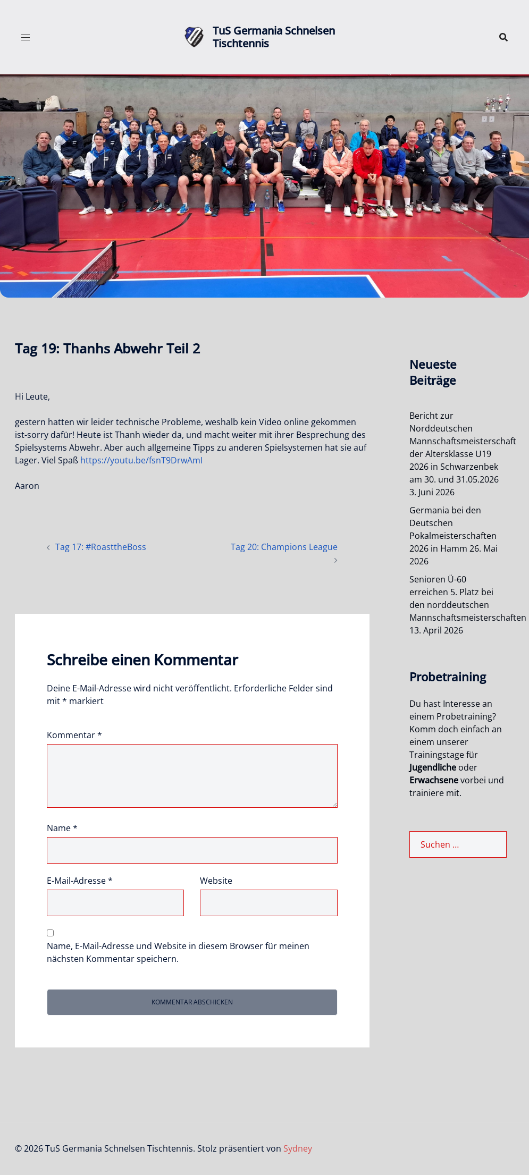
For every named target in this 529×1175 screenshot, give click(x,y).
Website (216, 880)
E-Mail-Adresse (80, 880)
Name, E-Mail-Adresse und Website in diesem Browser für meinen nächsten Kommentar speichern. (178, 952)
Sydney (297, 1148)
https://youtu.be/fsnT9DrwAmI (141, 460)
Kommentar (74, 735)
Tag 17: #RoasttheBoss (100, 547)
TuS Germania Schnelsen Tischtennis (274, 36)
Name (62, 828)
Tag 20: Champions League (284, 547)
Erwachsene (433, 780)
